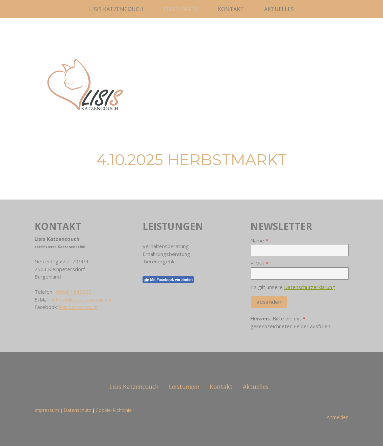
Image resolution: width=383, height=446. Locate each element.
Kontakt (231, 9)
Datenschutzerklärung (309, 287)
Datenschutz (77, 410)
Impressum (46, 410)
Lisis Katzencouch (116, 9)
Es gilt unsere (293, 287)
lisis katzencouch (78, 307)
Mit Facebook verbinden (168, 279)
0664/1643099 (74, 291)
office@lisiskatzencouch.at (81, 299)
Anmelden (338, 417)
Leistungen (180, 9)
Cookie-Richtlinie (114, 410)
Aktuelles (279, 9)
